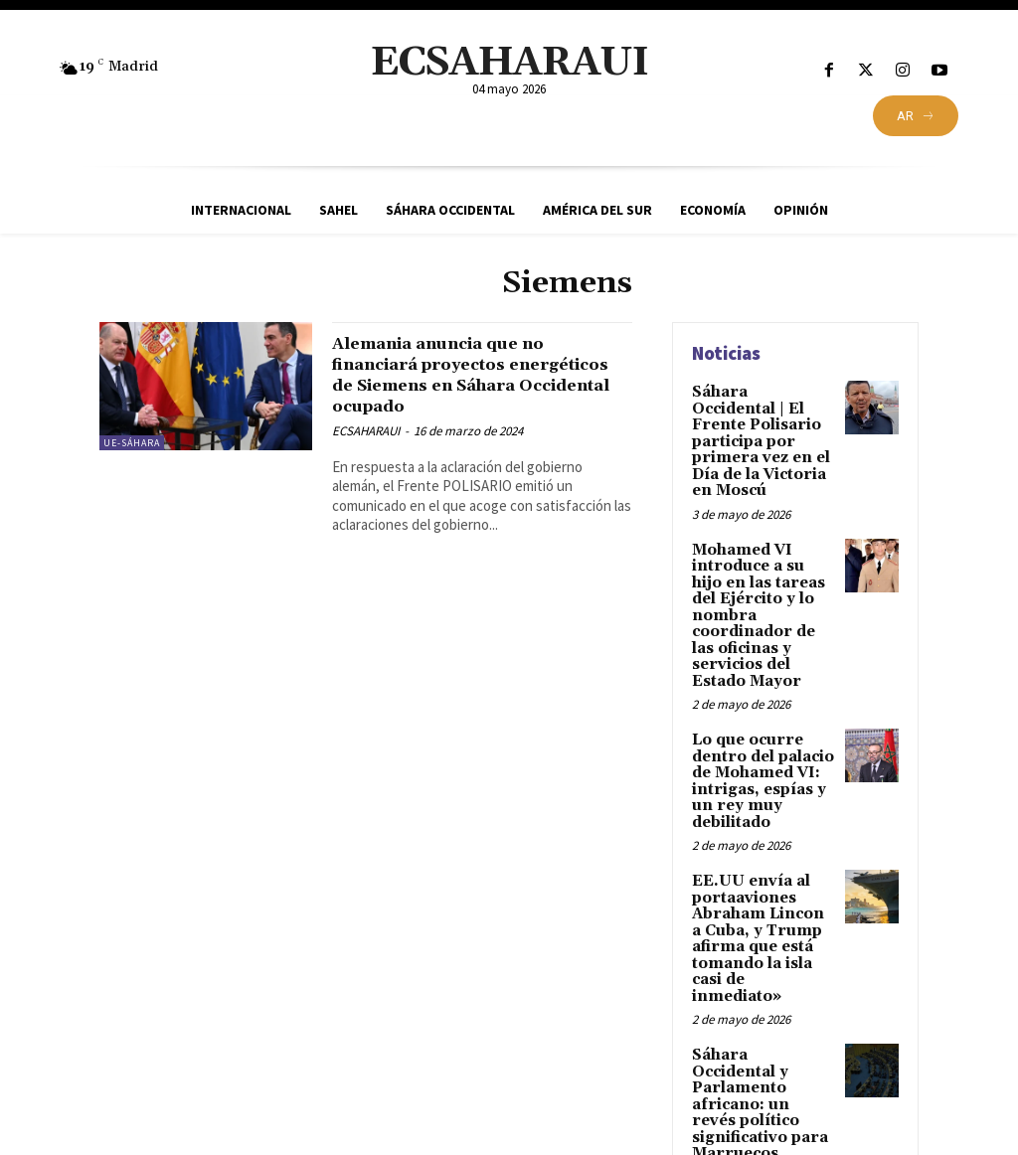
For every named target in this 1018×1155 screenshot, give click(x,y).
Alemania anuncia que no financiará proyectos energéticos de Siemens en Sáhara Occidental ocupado (471, 374)
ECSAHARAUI (366, 430)
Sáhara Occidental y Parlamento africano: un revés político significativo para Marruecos (760, 1029)
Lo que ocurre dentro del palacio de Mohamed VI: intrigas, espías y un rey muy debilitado (760, 745)
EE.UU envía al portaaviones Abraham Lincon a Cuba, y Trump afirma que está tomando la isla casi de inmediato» (763, 886)
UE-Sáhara (131, 442)
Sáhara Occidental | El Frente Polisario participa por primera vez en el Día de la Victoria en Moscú (762, 430)
